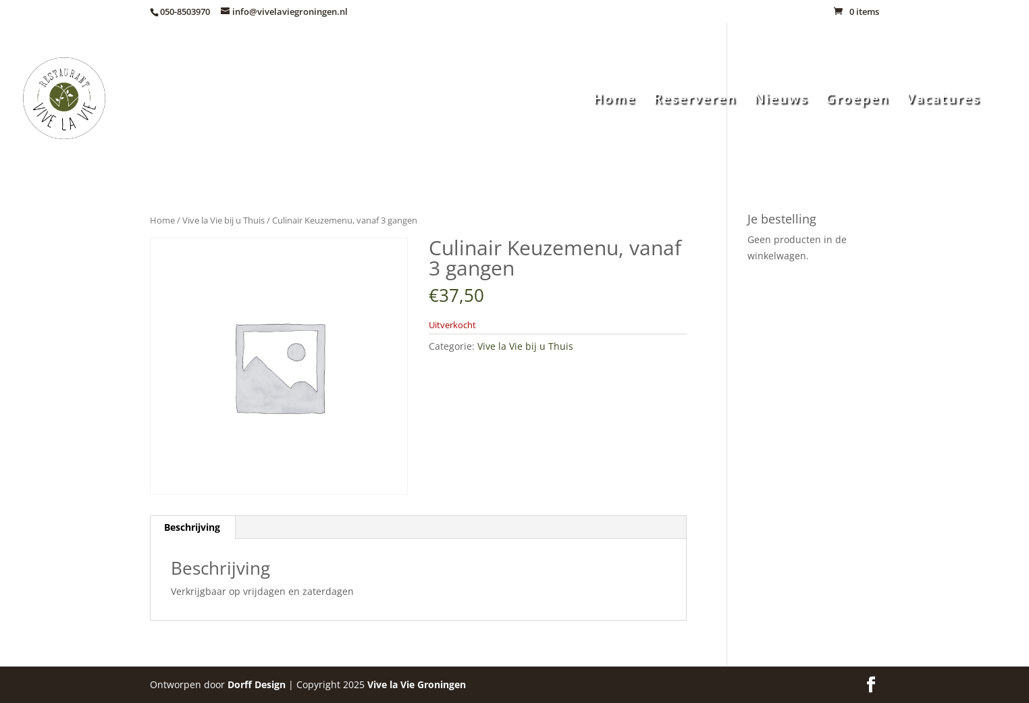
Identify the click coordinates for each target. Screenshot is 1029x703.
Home (614, 100)
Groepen (857, 100)
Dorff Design (257, 684)
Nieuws (781, 100)
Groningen (416, 684)
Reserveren (695, 100)
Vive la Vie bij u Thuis (223, 220)
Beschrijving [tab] (192, 527)
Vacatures (943, 100)
